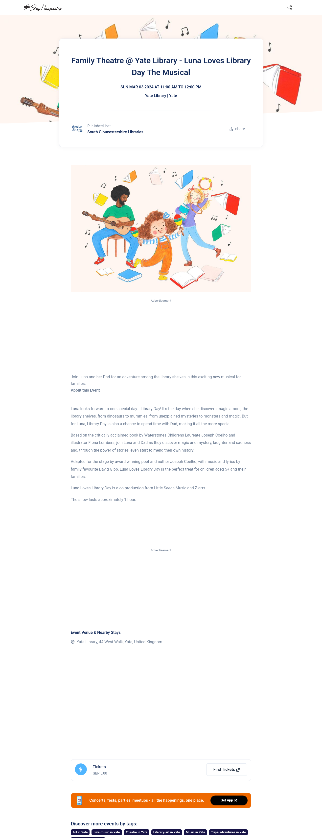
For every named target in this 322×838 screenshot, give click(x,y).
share (237, 128)
